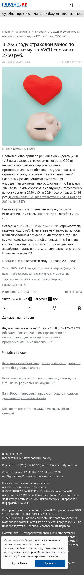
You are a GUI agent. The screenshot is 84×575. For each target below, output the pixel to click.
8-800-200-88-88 (12, 454)
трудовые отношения (16, 279)
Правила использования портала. (48, 526)
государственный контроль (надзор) (51, 268)
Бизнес (67, 14)
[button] (70, 5)
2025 (14, 268)
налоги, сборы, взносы (17, 273)
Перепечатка (73, 291)
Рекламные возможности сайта (42, 476)
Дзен (53, 299)
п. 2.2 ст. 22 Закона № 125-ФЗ (38, 226)
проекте (20, 209)
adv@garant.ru (11, 476)
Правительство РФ (14, 284)
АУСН (22, 268)
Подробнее (18, 563)
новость (44, 214)
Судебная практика (16, 14)
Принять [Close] (50, 563)
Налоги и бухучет (46, 14)
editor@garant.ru (66, 465)
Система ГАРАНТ (28, 291)
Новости (36, 299)
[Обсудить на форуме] (54, 308)
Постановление (13, 261)
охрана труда (42, 273)
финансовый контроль (46, 279)
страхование (61, 273)
